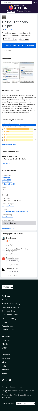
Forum (4, 322)
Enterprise (6, 348)
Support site (6, 180)
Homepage (6, 177)
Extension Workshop (10, 307)
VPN (4, 362)
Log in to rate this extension (19, 125)
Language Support (8, 206)
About (4, 300)
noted (21, 391)
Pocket (5, 373)
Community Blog (9, 318)
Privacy (4, 387)
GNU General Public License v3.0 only (15, 211)
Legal (20, 387)
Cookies (13, 387)
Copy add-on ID (8, 184)
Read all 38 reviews (9, 144)
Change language (8, 403)
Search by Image (12, 258)
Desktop (5, 340)
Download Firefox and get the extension (19, 45)
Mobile (5, 344)
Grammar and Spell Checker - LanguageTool (17, 250)
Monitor (5, 370)
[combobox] (16, 2)
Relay (4, 366)
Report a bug (7, 326)
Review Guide (8, 330)
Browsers (6, 358)
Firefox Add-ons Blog (11, 303)
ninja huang (9, 29)
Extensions (11, 11)
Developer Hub (8, 311)
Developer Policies (10, 315)
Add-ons (6, 296)
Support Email (7, 182)
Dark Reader (11, 238)
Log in (35, 2)
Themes (20, 11)
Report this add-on (8, 228)
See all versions (7, 217)
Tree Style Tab (12, 269)
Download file (6, 50)
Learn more (6, 163)
